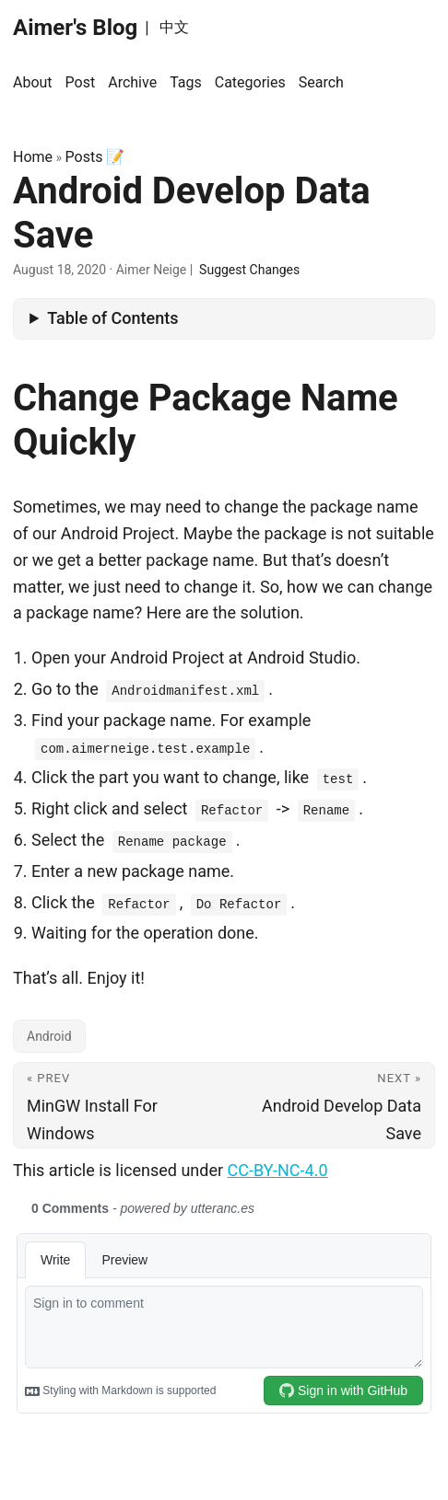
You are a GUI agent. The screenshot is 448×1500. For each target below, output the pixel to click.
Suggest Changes (249, 269)
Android (49, 1036)
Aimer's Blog (75, 27)
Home (33, 157)
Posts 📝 (95, 157)
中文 (174, 27)
